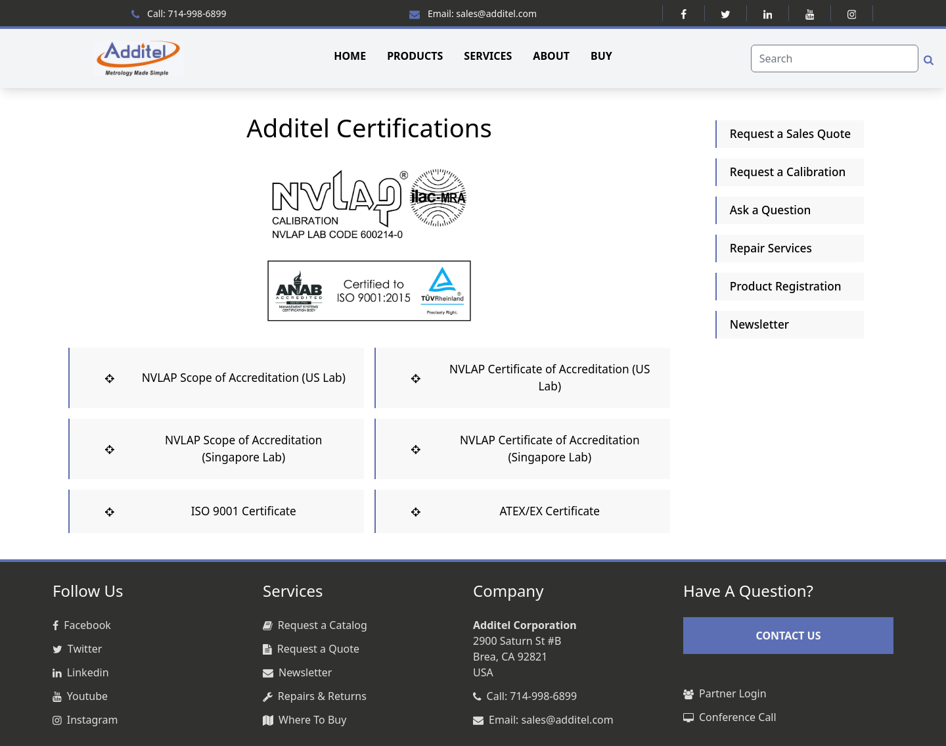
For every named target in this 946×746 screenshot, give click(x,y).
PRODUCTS (415, 56)
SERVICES (488, 56)
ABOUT (551, 56)
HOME (350, 56)
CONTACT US (788, 635)
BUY (601, 56)
